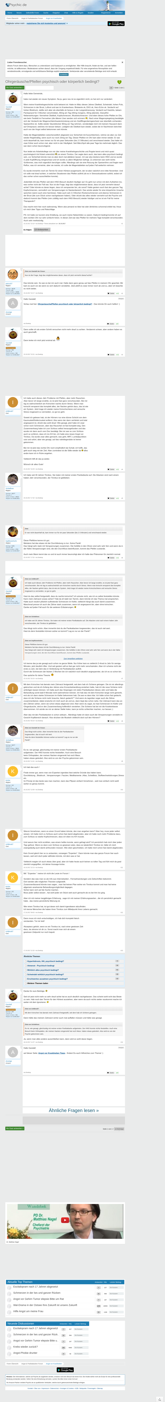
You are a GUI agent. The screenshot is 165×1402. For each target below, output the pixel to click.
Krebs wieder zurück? (25, 1346)
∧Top (159, 1399)
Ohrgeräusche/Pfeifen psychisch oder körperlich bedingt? (52, 81)
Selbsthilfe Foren (32, 13)
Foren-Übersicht (12, 1364)
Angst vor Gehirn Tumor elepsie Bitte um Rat (38, 1298)
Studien (91, 13)
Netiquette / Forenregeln (88, 1388)
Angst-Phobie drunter (25, 1352)
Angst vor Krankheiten (54, 1364)
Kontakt (30, 1388)
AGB (76, 1388)
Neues (19, 13)
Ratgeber (56, 13)
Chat (66, 13)
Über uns (37, 1388)
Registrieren (106, 13)
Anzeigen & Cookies (67, 1388)
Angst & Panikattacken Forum (32, 1364)
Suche (45, 13)
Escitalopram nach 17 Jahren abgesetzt (35, 1286)
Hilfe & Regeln (77, 13)
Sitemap (100, 1388)
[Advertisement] (74, 811)
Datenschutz (54, 1388)
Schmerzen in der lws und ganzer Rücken (36, 1292)
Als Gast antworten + (14, 88)
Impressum (45, 1388)
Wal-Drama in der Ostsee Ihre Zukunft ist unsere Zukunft (45, 1305)
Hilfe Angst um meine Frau (28, 1311)
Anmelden (119, 13)
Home (10, 13)
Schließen (64, 75)
